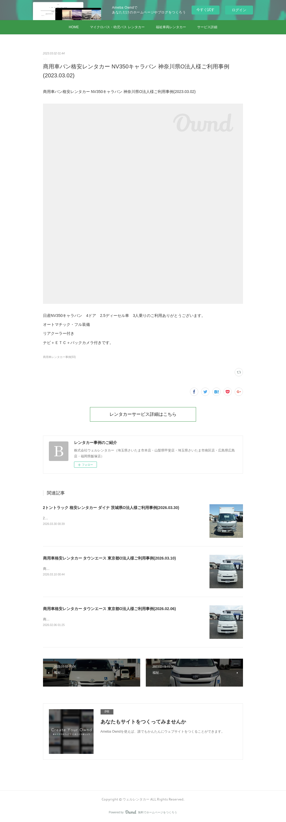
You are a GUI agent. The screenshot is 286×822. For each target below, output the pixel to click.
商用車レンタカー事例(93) (59, 357)
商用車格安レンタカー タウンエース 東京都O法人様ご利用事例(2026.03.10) (109, 558)
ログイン (239, 10)
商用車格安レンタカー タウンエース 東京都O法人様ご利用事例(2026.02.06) (109, 608)
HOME (74, 27)
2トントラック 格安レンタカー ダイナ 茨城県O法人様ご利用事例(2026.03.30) (111, 507)
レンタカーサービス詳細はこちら (143, 414)
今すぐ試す (205, 10)
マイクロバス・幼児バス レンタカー (117, 27)
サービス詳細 (207, 27)
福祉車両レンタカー (171, 27)
